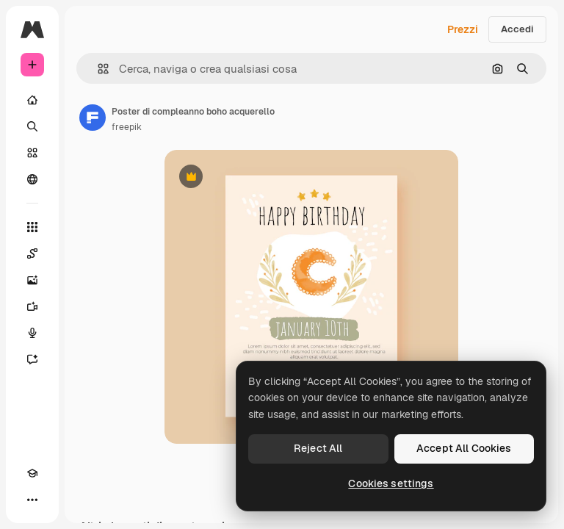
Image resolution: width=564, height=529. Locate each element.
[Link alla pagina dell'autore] (92, 117)
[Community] (32, 179)
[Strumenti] (32, 227)
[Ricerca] (32, 126)
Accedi (517, 29)
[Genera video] (32, 306)
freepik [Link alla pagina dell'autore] (127, 127)
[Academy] (32, 473)
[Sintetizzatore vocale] (32, 333)
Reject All (318, 448)
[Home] (32, 100)
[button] (97, 68)
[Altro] (32, 499)
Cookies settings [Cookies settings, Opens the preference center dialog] (390, 483)
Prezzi (462, 29)
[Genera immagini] (32, 280)
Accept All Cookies (464, 448)
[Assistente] (32, 359)
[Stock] (32, 153)
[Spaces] (32, 253)
